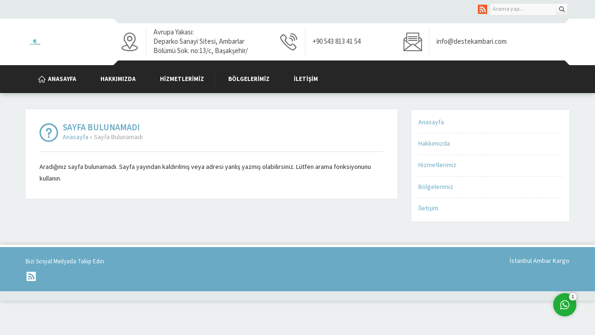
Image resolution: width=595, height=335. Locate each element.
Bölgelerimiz (435, 187)
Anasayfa (75, 137)
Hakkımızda (434, 143)
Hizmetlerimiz (437, 165)
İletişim (428, 208)
